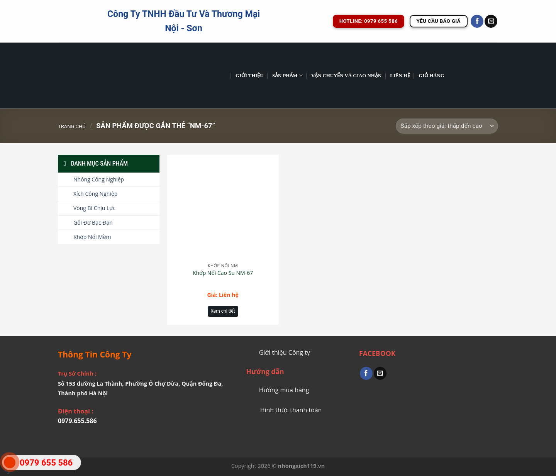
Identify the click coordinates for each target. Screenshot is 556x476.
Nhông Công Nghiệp (98, 179)
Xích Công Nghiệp (95, 193)
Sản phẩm (287, 75)
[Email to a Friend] (380, 373)
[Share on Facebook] (366, 373)
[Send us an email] (491, 21)
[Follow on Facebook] (477, 21)
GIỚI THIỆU (250, 75)
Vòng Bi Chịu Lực (94, 208)
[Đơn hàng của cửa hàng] (447, 126)
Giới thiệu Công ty (284, 352)
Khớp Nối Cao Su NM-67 (223, 272)
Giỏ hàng (431, 75)
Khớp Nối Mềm (92, 237)
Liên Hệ (400, 75)
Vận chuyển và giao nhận (346, 75)
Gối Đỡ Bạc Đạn (93, 222)
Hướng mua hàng (284, 390)
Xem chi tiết (223, 311)
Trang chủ (72, 126)
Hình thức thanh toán (291, 410)
